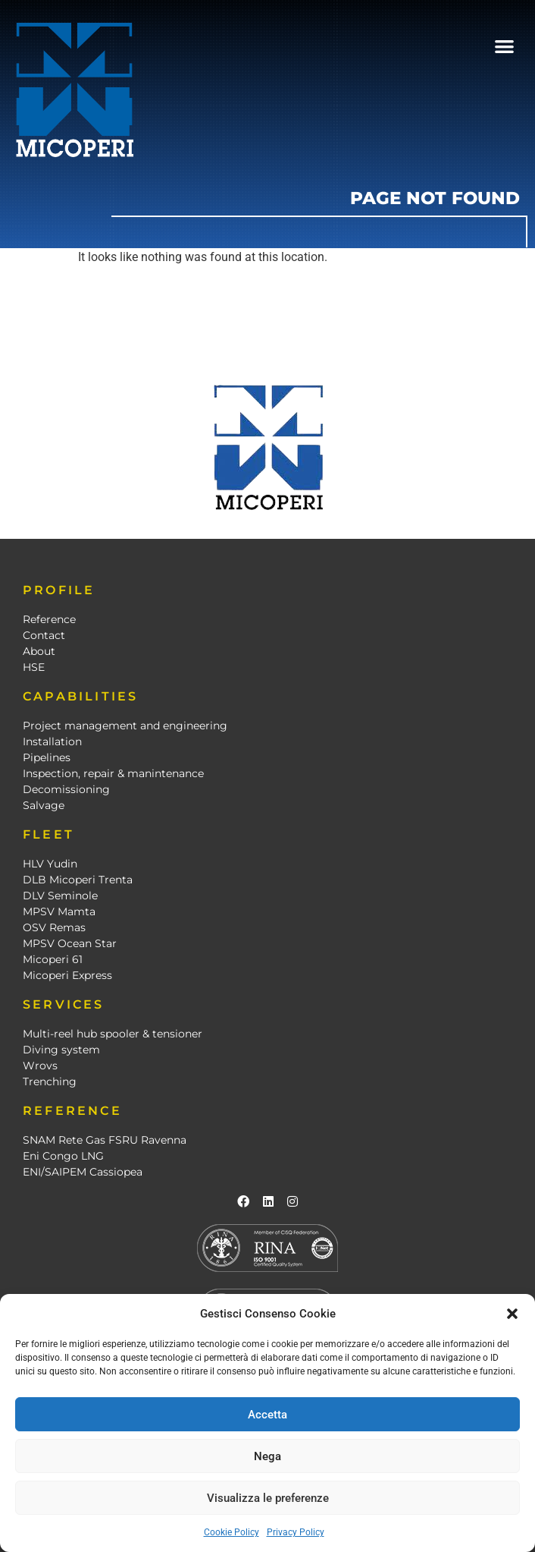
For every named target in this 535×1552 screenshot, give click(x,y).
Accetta (267, 1414)
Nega (267, 1456)
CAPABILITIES (80, 696)
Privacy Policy (295, 1532)
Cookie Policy (231, 1532)
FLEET (48, 834)
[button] (512, 1313)
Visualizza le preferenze (268, 1498)
